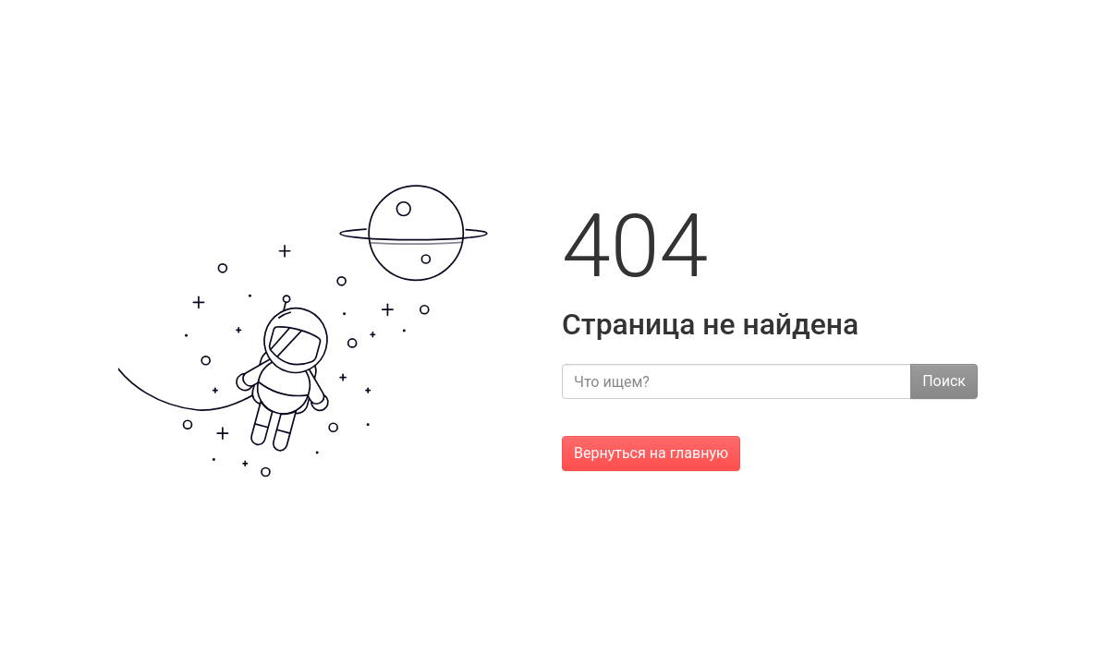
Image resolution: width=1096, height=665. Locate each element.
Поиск (944, 381)
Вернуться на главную (651, 453)
